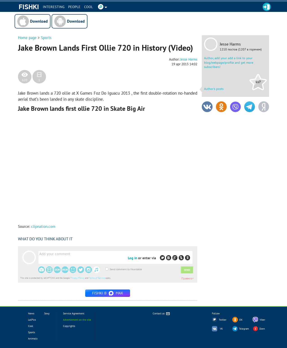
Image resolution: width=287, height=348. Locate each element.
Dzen (262, 328)
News (31, 313)
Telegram (244, 328)
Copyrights (69, 326)
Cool (88, 6)
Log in (132, 258)
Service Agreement (73, 313)
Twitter (222, 319)
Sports (46, 37)
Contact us (161, 313)
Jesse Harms (230, 44)
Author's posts (214, 89)
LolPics (32, 319)
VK (221, 328)
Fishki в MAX (107, 293)
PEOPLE (74, 6)
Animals (32, 338)
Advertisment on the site (77, 319)
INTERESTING (54, 6)
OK (241, 319)
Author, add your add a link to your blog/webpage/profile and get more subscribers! (228, 62)
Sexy (47, 313)
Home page (27, 37)
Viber (262, 319)
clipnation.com (43, 226)
